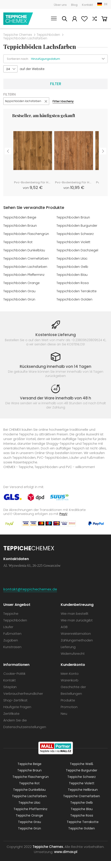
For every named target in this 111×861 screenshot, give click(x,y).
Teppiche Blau (82, 807)
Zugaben (10, 638)
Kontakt (87, 5)
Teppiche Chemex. (48, 844)
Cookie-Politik (14, 671)
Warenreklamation (76, 631)
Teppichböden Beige (19, 217)
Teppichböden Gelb (72, 265)
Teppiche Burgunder (81, 768)
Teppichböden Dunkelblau (24, 249)
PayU (63, 511)
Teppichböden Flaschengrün (26, 233)
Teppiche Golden (81, 826)
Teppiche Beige (29, 761)
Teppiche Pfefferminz (30, 807)
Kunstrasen (12, 644)
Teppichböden (48, 34)
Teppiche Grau (29, 819)
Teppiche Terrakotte (83, 819)
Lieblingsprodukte (84, 19)
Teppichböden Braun (20, 225)
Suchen (64, 19)
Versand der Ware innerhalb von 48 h (55, 395)
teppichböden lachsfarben (23, 101)
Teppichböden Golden (74, 297)
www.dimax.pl (65, 849)
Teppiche (10, 611)
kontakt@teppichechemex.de (30, 587)
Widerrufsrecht (73, 651)
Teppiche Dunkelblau (29, 787)
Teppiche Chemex (18, 18)
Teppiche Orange (29, 813)
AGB (64, 624)
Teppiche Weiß (81, 761)
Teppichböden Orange (21, 281)
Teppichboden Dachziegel (77, 249)
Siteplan (10, 684)
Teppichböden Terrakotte (76, 289)
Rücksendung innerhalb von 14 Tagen (55, 364)
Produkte (68, 698)
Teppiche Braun (29, 768)
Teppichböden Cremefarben (26, 257)
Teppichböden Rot (18, 241)
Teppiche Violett (81, 781)
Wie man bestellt (74, 611)
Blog (74, 5)
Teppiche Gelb (81, 800)
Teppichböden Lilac (72, 257)
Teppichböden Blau (72, 273)
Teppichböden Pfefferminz (24, 273)
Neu (64, 711)
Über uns (60, 5)
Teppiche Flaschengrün (30, 774)
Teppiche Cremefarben (81, 794)
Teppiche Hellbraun (83, 787)
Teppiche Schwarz (81, 774)
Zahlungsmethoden (77, 638)
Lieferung (68, 644)
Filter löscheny (63, 101)
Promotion (69, 704)
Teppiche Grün (29, 826)
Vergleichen (94, 19)
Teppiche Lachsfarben (29, 794)
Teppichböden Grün (19, 297)
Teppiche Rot (29, 781)
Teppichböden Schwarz (75, 233)
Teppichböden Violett (73, 241)
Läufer (8, 624)
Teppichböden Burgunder (76, 225)
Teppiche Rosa (81, 813)
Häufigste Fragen (17, 704)
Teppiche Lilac (29, 800)
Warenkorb (104, 19)
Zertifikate (11, 711)
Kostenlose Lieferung (55, 332)
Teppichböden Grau (19, 289)
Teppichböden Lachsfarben (25, 265)
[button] (69, 59)
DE (106, 4)
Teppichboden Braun (73, 217)
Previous (8, 151)
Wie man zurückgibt (77, 618)
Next (103, 151)
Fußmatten (12, 631)
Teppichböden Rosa (72, 281)
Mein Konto (74, 19)
